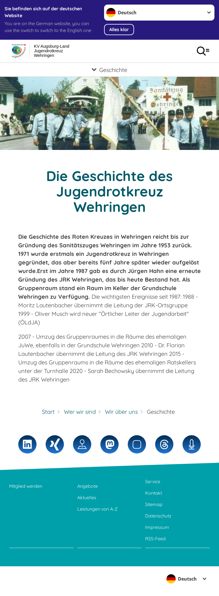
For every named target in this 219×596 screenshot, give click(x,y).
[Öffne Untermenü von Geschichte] (109, 70)
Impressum (157, 527)
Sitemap (154, 504)
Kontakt (153, 493)
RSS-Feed (155, 538)
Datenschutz (158, 516)
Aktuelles (86, 497)
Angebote (87, 486)
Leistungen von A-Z (97, 509)
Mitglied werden (25, 486)
